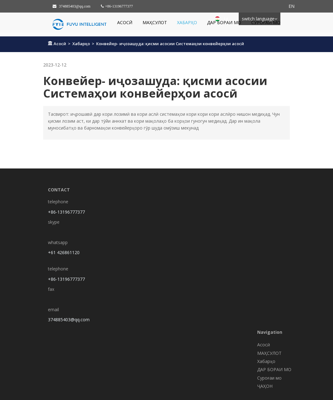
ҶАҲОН (265, 386)
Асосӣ (125, 22)
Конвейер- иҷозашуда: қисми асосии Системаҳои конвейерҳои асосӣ (170, 43)
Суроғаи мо (265, 22)
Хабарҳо (187, 22)
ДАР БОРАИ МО (224, 22)
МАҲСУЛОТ (155, 22)
